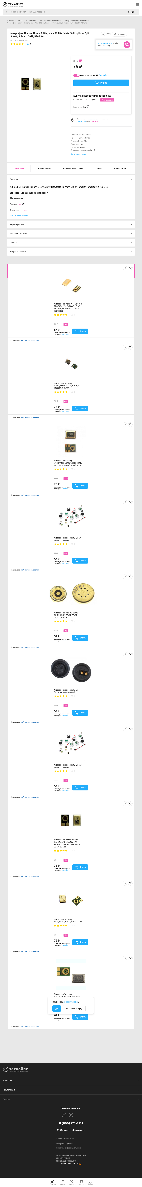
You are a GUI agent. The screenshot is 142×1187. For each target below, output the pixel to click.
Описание (19, 168)
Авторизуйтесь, (105, 43)
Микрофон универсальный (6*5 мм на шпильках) (68, 766)
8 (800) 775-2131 (71, 1123)
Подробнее (104, 75)
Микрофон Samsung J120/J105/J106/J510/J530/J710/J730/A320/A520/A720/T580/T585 (68, 995)
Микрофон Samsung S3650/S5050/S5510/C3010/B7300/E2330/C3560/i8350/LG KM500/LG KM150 (68, 385)
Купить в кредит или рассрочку (92, 96)
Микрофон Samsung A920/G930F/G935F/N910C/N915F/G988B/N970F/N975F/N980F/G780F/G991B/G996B (68, 920)
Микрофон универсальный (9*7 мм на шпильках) (68, 539)
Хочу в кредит (107, 100)
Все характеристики (78, 154)
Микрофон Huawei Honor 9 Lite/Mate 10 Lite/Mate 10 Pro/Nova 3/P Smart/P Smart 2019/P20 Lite (67, 843)
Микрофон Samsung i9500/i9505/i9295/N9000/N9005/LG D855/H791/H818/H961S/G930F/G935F (68, 463)
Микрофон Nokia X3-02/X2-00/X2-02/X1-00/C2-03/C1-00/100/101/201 (66, 615)
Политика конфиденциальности (68, 1148)
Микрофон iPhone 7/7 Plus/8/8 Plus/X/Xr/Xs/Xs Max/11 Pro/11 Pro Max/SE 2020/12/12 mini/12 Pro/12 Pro (68, 307)
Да (56, 1008)
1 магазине (91, 119)
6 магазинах (81, 121)
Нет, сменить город (74, 1008)
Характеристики (44, 168)
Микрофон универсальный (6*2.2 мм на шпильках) (66, 691)
